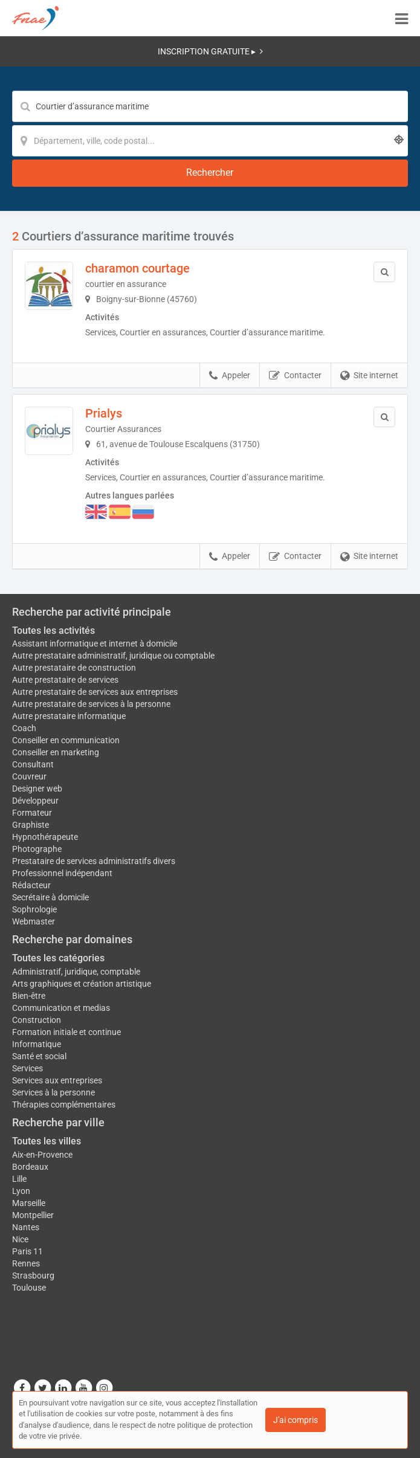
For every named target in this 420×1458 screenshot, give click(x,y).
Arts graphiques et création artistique (81, 984)
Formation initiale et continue (66, 1032)
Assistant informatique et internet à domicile (94, 643)
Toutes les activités (53, 630)
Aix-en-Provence (42, 1155)
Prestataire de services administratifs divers (93, 861)
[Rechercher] (210, 173)
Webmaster (33, 921)
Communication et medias (61, 1008)
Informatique (36, 1044)
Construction (36, 1020)
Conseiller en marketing (55, 752)
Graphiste (30, 825)
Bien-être (28, 996)
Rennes (26, 1263)
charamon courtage (137, 268)
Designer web (37, 788)
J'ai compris (295, 1420)
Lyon (21, 1191)
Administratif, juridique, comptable (76, 971)
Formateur (32, 813)
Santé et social (39, 1056)
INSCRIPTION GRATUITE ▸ (210, 51)
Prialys (103, 413)
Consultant (33, 764)
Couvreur (29, 776)
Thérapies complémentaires (63, 1104)
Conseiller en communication (66, 740)
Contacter (295, 375)
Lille (19, 1179)
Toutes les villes (46, 1141)
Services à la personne (53, 1092)
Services (27, 1068)
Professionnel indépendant (62, 873)
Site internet (369, 375)
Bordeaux (30, 1167)
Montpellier (33, 1215)
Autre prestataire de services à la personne (91, 704)
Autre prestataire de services (65, 680)
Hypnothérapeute (45, 837)
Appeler (229, 375)
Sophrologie (34, 909)
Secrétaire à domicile (50, 897)
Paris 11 (27, 1251)
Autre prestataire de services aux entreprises (95, 692)
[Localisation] (210, 140)
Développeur (35, 800)
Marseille (28, 1203)
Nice (20, 1239)
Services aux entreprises (57, 1080)
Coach (24, 728)
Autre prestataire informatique (69, 716)
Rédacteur (31, 885)
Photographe (37, 849)
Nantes (25, 1227)
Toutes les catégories (58, 958)
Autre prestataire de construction (74, 668)
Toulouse (29, 1287)
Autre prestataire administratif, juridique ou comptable (113, 655)
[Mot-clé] (210, 106)
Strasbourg (33, 1275)
